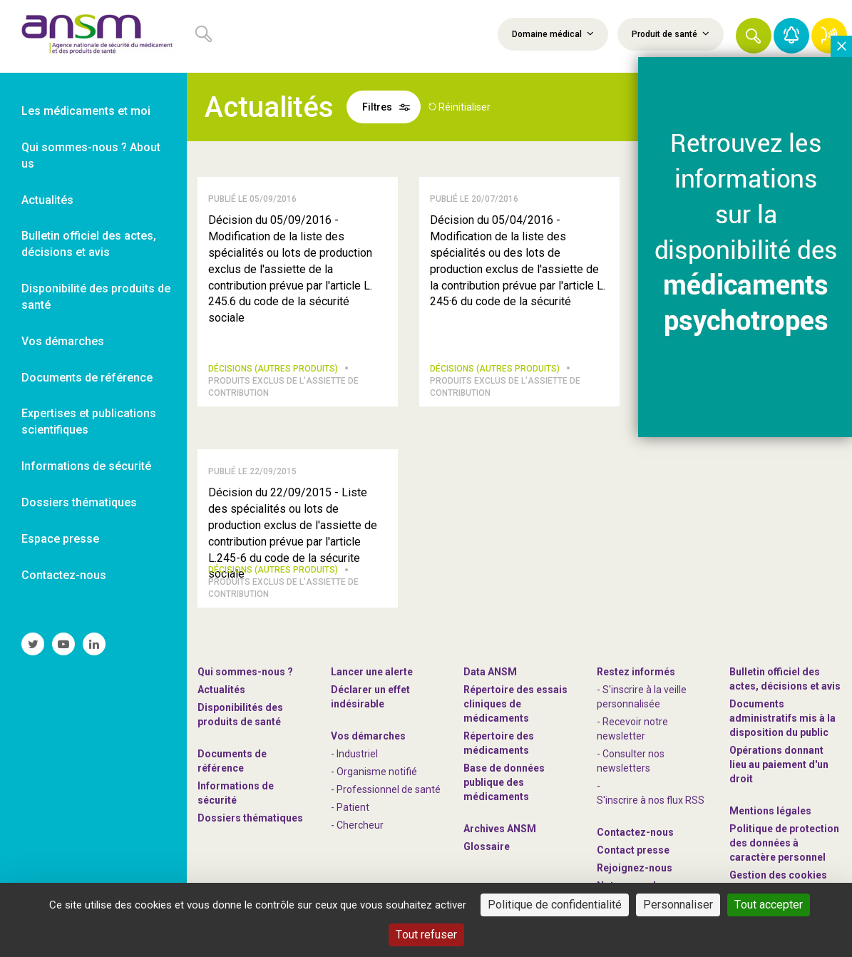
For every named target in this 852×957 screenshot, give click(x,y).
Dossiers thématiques (250, 818)
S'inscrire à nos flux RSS (650, 800)
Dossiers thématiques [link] (79, 502)
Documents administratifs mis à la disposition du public (782, 718)
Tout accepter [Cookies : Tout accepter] (768, 904)
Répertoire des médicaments (498, 743)
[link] (93, 36)
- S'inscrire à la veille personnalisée (642, 697)
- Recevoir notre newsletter (632, 729)
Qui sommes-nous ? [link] (245, 671)
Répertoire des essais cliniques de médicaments (515, 704)
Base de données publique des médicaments (504, 782)
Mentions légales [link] (770, 811)
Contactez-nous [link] (63, 575)
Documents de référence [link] (87, 377)
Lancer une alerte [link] (372, 671)
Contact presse (633, 850)
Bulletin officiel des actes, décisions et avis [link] (88, 244)
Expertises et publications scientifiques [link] (88, 421)
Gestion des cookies (778, 875)
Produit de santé (670, 33)
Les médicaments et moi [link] (85, 111)
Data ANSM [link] (490, 671)
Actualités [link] (47, 200)
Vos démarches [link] (62, 341)
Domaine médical (553, 33)
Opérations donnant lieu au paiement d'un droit (778, 764)
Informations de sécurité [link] (86, 466)
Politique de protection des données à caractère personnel (784, 843)
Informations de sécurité (235, 793)
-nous (634, 868)
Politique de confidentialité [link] (555, 904)
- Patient (350, 807)
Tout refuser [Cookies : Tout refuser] (426, 934)
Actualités (221, 689)
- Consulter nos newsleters (630, 761)
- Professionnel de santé (386, 789)
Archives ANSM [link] (499, 828)
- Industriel (354, 753)
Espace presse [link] (60, 539)
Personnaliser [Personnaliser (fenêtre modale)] (678, 904)
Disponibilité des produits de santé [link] (95, 297)
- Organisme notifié (374, 771)
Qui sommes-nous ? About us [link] (90, 155)
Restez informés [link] (636, 671)
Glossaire (486, 846)
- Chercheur (357, 825)
